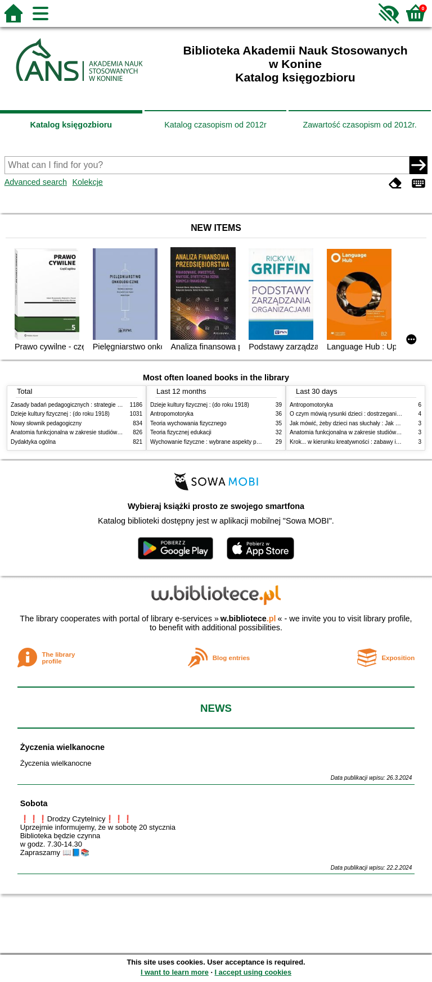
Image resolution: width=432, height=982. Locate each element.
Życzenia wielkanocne (62, 747)
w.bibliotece (248, 618)
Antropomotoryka (172, 414)
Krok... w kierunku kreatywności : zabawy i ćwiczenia (356, 442)
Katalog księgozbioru (71, 124)
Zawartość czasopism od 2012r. (359, 124)
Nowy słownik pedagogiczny (46, 423)
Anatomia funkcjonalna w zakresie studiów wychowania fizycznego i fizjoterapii (109, 432)
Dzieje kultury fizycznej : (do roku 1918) (60, 414)
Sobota (34, 803)
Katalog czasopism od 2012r (215, 124)
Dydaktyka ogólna (33, 442)
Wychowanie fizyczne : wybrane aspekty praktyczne (215, 442)
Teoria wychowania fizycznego (188, 423)
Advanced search (35, 182)
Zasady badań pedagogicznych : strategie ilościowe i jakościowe (91, 405)
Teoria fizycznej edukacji (181, 432)
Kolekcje (87, 182)
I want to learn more (175, 972)
